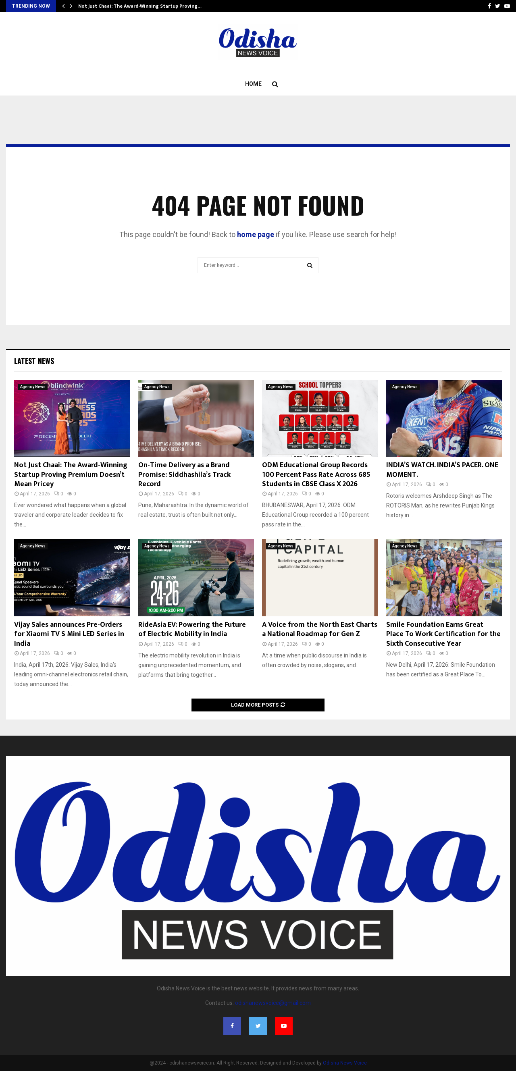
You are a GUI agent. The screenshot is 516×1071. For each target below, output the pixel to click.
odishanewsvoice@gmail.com (273, 1003)
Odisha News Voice (345, 1063)
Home (253, 84)
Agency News (33, 387)
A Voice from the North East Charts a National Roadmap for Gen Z (319, 629)
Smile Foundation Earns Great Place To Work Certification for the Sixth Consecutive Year (443, 634)
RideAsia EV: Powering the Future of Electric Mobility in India (192, 629)
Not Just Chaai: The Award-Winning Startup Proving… (140, 6)
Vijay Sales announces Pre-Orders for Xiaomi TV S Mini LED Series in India (69, 634)
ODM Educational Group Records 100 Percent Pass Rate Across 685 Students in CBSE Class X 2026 (316, 474)
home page (255, 234)
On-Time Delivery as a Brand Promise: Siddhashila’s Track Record (184, 474)
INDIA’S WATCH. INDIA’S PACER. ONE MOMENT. (442, 469)
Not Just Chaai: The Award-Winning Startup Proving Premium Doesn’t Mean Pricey (70, 474)
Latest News (34, 361)
